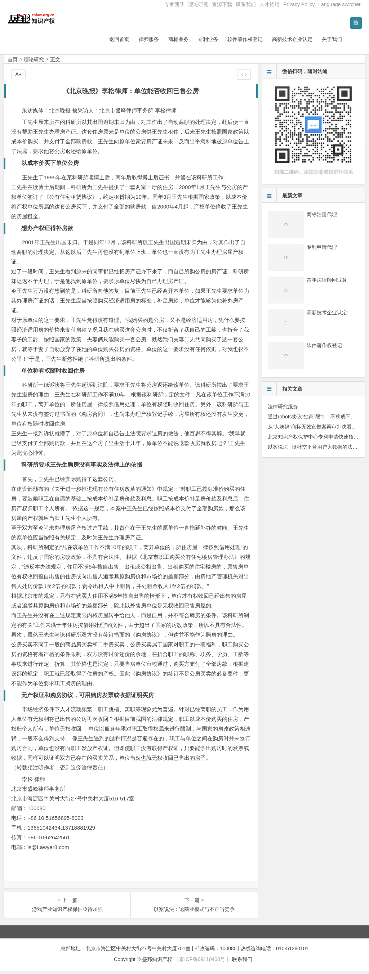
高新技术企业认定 (311, 42)
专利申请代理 (322, 250)
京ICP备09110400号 (202, 962)
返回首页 (138, 42)
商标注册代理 (322, 217)
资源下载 (222, 4)
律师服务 (167, 42)
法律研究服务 (283, 409)
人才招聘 (269, 4)
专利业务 (227, 42)
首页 (13, 62)
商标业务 (197, 42)
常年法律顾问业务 (327, 283)
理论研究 (198, 4)
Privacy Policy (299, 4)
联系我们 (246, 4)
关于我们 (351, 42)
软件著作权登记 (263, 42)
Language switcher (339, 4)
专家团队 (174, 4)
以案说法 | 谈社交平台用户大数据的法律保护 (318, 450)
